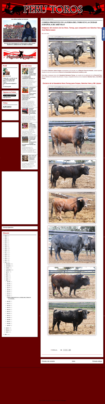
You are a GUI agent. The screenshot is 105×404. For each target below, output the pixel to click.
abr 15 (8, 307)
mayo (7, 278)
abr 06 (8, 323)
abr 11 (8, 315)
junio (7, 276)
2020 (6, 246)
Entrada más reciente (48, 361)
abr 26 (8, 289)
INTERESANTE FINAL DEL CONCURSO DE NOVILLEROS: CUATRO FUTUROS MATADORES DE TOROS (29, 141)
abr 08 (8, 319)
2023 (6, 240)
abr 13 (8, 311)
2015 (6, 256)
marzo (7, 328)
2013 (6, 260)
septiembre (8, 270)
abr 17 (8, 303)
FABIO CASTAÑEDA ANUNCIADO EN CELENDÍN (32, 125)
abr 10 (8, 317)
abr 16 (8, 305)
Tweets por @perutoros (8, 227)
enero (7, 332)
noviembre (8, 265)
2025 (6, 236)
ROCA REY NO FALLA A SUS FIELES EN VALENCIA (32, 157)
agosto (7, 272)
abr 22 (8, 293)
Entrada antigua (97, 361)
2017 (6, 252)
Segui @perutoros (7, 97)
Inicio (73, 361)
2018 (6, 250)
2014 (6, 258)
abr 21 (8, 295)
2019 (6, 248)
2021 (6, 244)
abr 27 (8, 287)
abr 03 (8, 325)
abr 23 (8, 291)
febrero (7, 330)
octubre (7, 267)
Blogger (64, 400)
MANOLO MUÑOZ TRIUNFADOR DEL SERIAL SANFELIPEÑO (32, 111)
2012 (6, 262)
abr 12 (8, 313)
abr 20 (8, 301)
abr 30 (8, 281)
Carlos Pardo (8, 76)
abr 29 (8, 283)
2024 (6, 238)
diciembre (8, 264)
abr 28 (8, 285)
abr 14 (8, 309)
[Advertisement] (16, 382)
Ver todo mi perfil (7, 86)
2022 (6, 242)
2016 (6, 254)
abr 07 (8, 321)
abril (7, 280)
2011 (6, 334)
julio (7, 274)
